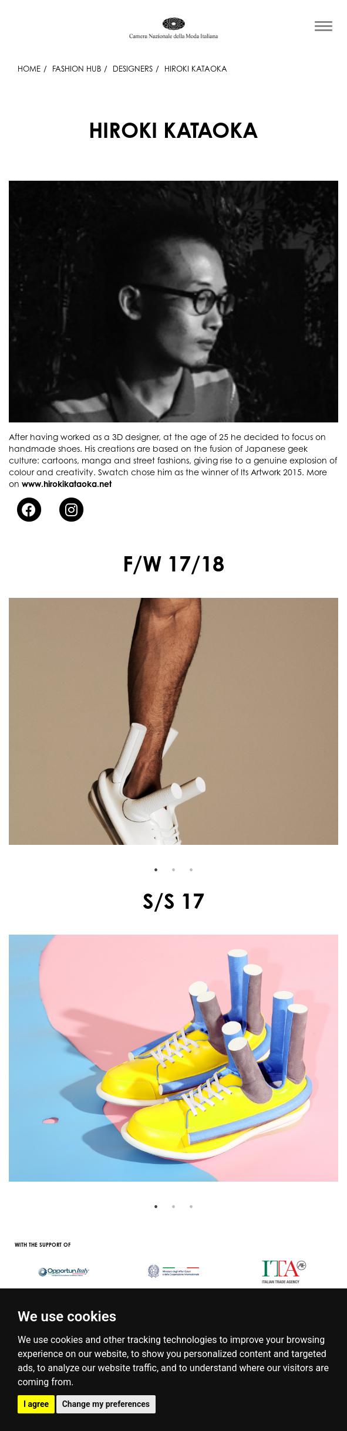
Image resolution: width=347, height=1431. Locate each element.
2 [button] (174, 870)
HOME (29, 68)
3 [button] (191, 870)
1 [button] (156, 870)
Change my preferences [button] (106, 1404)
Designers (133, 68)
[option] (173, 721)
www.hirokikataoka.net (67, 484)
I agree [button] (36, 1404)
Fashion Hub (76, 68)
